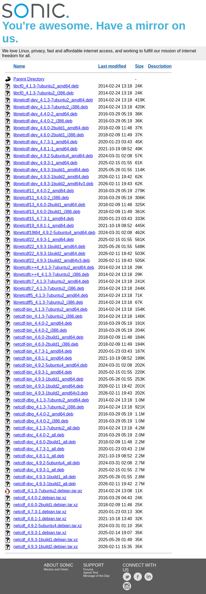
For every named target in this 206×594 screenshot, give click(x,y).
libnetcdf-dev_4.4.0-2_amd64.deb (45, 114)
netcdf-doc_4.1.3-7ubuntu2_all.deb (46, 428)
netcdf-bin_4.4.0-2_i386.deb (40, 330)
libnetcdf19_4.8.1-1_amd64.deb (43, 225)
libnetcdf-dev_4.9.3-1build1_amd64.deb (51, 169)
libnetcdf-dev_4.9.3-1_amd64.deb (45, 163)
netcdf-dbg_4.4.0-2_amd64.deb (43, 414)
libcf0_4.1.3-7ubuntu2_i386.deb (43, 93)
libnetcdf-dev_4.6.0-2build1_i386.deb (48, 135)
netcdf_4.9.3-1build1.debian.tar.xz (45, 539)
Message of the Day (96, 575)
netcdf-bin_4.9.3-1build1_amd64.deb (48, 379)
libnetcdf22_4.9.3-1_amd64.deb (43, 239)
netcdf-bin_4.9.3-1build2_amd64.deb (48, 386)
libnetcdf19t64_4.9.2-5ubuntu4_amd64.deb (54, 232)
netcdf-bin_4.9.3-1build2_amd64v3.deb (50, 393)
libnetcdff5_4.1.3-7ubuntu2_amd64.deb (50, 295)
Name (19, 66)
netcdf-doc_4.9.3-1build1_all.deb (44, 477)
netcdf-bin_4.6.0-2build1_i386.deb (45, 344)
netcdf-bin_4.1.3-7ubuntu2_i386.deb (47, 316)
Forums (88, 569)
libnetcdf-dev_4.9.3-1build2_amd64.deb (51, 176)
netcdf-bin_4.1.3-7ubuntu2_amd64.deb (50, 309)
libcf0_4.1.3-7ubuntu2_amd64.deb (46, 86)
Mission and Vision (56, 569)
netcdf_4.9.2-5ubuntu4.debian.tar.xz (47, 525)
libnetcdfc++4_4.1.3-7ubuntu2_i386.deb (51, 274)
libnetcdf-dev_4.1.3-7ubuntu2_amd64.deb (53, 100)
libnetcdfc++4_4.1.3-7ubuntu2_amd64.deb (53, 267)
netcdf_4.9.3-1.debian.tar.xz (39, 532)
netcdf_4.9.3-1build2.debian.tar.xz (45, 546)
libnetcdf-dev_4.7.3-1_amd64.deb (45, 142)
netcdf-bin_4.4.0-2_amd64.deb (42, 323)
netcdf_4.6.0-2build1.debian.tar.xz (45, 504)
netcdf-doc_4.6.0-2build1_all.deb (44, 442)
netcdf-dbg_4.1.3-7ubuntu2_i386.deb (48, 407)
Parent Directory (29, 79)
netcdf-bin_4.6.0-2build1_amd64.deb (48, 337)
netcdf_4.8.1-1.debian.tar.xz (39, 518)
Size (139, 66)
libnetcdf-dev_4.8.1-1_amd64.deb (45, 149)
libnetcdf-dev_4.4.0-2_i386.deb (42, 121)
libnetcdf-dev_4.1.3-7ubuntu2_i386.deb (50, 107)
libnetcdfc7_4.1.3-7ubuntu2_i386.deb (48, 288)
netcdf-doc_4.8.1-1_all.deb (38, 456)
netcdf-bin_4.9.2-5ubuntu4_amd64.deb (50, 365)
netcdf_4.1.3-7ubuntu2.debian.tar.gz (47, 491)
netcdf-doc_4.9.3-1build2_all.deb (44, 484)
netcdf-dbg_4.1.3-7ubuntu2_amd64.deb (51, 400)
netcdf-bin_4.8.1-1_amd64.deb (42, 358)
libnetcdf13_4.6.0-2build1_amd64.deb (49, 204)
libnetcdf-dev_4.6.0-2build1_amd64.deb (51, 128)
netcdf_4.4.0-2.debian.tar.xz (39, 497)
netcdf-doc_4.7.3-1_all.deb (38, 449)
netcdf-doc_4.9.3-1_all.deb (38, 470)
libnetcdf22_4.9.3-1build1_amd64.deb (49, 246)
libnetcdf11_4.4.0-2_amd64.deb (43, 190)
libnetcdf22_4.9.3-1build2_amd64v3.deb (51, 260)
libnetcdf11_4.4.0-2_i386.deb (41, 197)
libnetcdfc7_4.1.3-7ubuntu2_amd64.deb (51, 281)
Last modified (112, 66)
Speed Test (90, 572)
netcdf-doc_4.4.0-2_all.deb (38, 435)
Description (160, 66)
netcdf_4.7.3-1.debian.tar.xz (39, 511)
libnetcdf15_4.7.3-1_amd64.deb (43, 218)
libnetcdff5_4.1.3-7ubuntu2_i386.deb (48, 302)
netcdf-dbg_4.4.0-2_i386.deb (40, 421)
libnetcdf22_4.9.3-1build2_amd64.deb (49, 253)
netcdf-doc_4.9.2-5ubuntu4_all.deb (46, 463)
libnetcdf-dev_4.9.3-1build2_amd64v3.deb (53, 183)
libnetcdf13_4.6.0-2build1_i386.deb (46, 211)
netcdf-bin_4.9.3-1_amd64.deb (42, 372)
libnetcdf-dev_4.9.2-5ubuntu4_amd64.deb (53, 156)
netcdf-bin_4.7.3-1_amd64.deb (42, 351)
